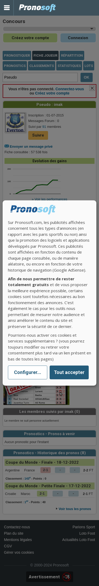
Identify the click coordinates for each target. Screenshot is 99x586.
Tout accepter (69, 372)
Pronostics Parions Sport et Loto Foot (37, 8)
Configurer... (27, 372)
